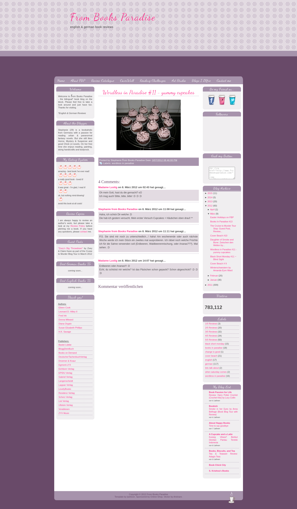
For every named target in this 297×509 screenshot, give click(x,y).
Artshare (178, 500)
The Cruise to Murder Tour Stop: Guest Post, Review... (223, 232)
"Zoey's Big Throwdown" (70, 248)
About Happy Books (219, 426)
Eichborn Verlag (66, 369)
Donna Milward (66, 319)
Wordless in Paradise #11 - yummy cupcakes (149, 92)
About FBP (78, 80)
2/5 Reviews (211, 330)
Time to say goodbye (219, 429)
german (209, 367)
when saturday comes (216, 375)
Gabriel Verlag (66, 377)
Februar (214, 278)
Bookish (213, 409)
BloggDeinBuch (66, 349)
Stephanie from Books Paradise (118, 209)
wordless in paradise (123, 163)
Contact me (224, 80)
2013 (209, 204)
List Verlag (64, 401)
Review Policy (77, 226)
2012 (209, 208)
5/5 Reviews (211, 343)
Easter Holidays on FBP (222, 220)
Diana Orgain (65, 323)
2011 (209, 288)
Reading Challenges (153, 80)
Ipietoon (131, 500)
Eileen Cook (64, 307)
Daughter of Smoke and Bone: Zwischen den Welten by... (222, 245)
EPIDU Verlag (65, 373)
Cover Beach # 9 (218, 266)
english (209, 363)
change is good (213, 355)
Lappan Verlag (66, 385)
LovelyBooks (65, 389)
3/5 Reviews (211, 335)
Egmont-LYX (65, 365)
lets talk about (212, 371)
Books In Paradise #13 (221, 224)
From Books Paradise (113, 17)
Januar (213, 283)
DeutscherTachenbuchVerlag (73, 357)
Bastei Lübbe (65, 345)
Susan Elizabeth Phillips (70, 327)
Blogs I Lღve (201, 80)
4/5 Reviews (211, 339)
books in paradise (214, 351)
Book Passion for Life (220, 395)
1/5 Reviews (211, 326)
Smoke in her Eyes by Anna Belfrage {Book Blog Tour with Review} (223, 415)
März (212, 217)
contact (83, 231)
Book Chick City (217, 468)
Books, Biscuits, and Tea (222, 454)
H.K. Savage (65, 331)
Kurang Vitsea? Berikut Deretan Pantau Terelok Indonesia (223, 443)
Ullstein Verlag (66, 405)
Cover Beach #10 (218, 238)
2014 (209, 200)
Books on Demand (68, 353)
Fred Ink (63, 315)
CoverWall (127, 80)
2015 (209, 196)
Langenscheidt (66, 381)
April (212, 212)
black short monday (215, 347)
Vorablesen (64, 409)
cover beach (211, 359)
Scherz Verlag (65, 397)
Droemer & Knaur (67, 361)
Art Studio (179, 80)
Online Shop (156, 500)
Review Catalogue (102, 80)
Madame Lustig (107, 187)
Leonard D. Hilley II (68, 311)
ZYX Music (64, 413)
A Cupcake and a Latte (221, 437)
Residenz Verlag (67, 393)
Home (61, 80)
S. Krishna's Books (219, 474)
